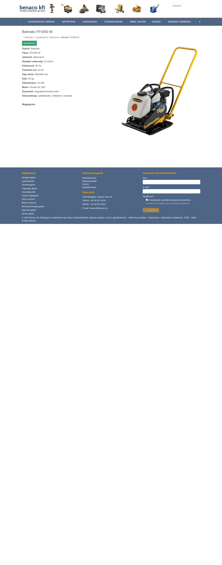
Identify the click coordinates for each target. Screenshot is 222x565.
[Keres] (28, 45)
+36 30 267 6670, (17, 166)
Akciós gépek (7, 172)
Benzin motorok (8, 159)
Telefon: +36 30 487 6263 (13, 171)
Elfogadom (6, 58)
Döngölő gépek (8, 127)
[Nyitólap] (107, 48)
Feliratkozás (7, 188)
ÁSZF (162, 133)
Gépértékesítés (8, 143)
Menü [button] (9, 64)
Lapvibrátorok (7, 131)
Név (4, 173)
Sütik (167, 133)
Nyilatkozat (7, 201)
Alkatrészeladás (8, 146)
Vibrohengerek (8, 136)
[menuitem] (15, 72)
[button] (17, 69)
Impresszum (130, 133)
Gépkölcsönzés (8, 151)
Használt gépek (8, 168)
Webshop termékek (115, 133)
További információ (10, 63)
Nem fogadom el (21, 58)
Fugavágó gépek (8, 140)
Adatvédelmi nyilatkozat (39, 220)
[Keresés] (13, 44)
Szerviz (4, 148)
